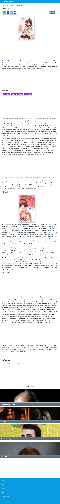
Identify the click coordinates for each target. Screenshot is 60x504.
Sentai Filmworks (11, 126)
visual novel (33, 61)
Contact (3, 492)
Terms (3, 484)
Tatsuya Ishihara (49, 63)
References (28, 94)
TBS (9, 234)
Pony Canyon (17, 124)
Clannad (7, 61)
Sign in (52, 12)
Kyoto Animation (33, 63)
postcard (22, 232)
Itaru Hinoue (52, 65)
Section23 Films (39, 126)
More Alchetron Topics (7, 355)
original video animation (33, 120)
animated (11, 61)
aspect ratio (51, 236)
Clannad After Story (17, 94)
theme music (13, 177)
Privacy (3, 488)
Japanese (46, 61)
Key (3, 63)
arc (40, 140)
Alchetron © (6, 496)
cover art (34, 181)
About (3, 480)
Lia (25, 351)
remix (12, 261)
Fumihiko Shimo (8, 65)
